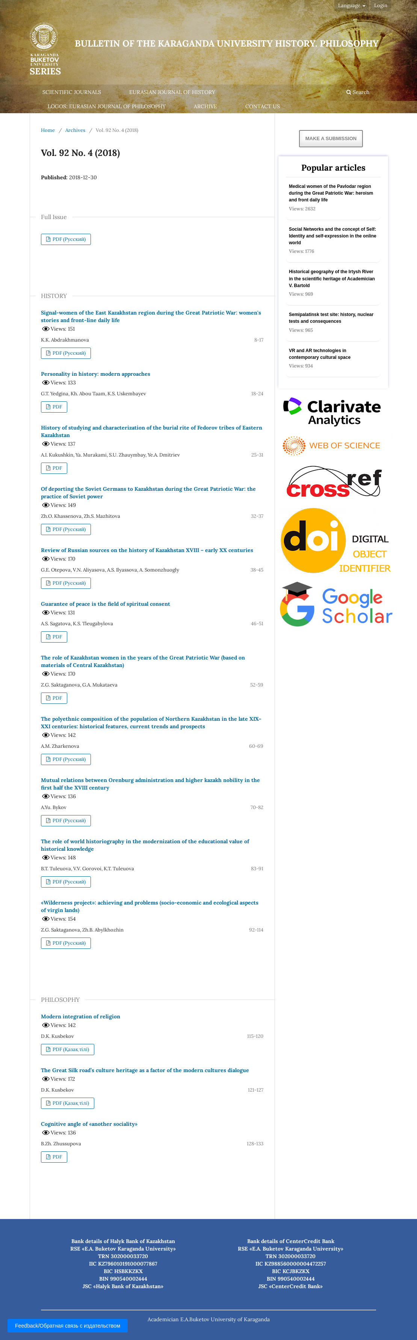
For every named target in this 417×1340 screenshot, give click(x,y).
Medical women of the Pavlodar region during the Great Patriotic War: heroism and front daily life (331, 193)
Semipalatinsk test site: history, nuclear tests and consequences (331, 318)
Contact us (262, 106)
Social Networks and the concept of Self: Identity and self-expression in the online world (332, 236)
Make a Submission (331, 138)
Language (349, 5)
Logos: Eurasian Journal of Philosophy (107, 106)
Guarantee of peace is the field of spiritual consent (105, 603)
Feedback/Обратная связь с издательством (67, 1326)
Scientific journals (71, 92)
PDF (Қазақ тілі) (70, 1049)
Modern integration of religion (80, 1016)
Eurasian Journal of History (172, 92)
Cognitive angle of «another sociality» (89, 1124)
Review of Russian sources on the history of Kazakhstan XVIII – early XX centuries (147, 550)
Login (380, 5)
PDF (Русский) (68, 239)
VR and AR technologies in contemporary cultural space (320, 354)
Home (48, 130)
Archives (75, 130)
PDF (56, 407)
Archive (205, 106)
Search (357, 92)
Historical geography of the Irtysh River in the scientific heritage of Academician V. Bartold (332, 278)
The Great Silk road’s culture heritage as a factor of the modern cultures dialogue (145, 1070)
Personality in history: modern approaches (95, 374)
